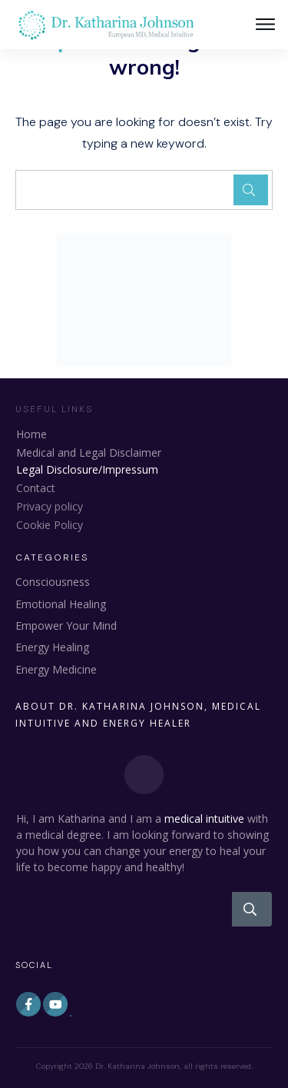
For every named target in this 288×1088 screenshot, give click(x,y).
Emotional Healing (60, 604)
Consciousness (52, 581)
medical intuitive (204, 818)
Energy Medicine (56, 669)
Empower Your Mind (66, 625)
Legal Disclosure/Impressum (87, 469)
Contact (35, 488)
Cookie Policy (49, 524)
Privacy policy (49, 506)
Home (31, 434)
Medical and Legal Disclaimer (88, 452)
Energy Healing (52, 647)
